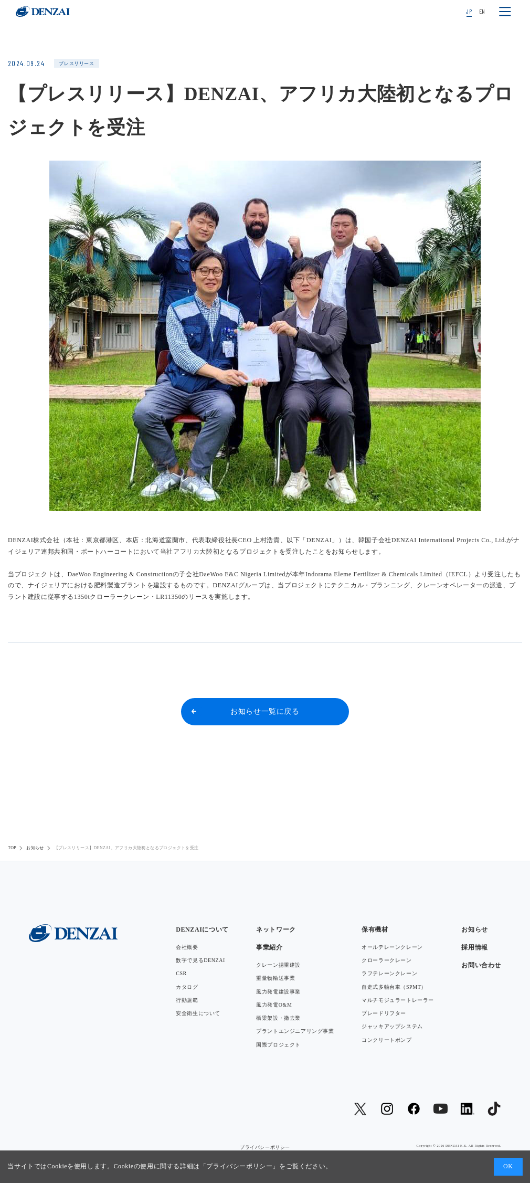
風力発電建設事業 (278, 992)
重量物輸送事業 (275, 978)
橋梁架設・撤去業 (278, 1018)
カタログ (187, 987)
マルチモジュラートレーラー (398, 1000)
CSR (181, 973)
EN (482, 11)
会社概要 (187, 947)
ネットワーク (276, 929)
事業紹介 (269, 947)
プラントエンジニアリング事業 (295, 1031)
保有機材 (375, 929)
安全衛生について (198, 1013)
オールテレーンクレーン (392, 947)
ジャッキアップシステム (392, 1026)
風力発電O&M (274, 1005)
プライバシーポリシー (239, 1166)
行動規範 (187, 1000)
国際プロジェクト (278, 1045)
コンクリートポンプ (386, 1040)
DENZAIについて (202, 929)
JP (469, 11)
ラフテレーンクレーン (389, 973)
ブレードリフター (384, 1013)
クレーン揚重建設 (278, 965)
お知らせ (35, 848)
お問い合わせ (481, 965)
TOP (12, 848)
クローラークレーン (386, 960)
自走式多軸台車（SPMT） (394, 987)
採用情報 (474, 947)
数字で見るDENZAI (200, 960)
